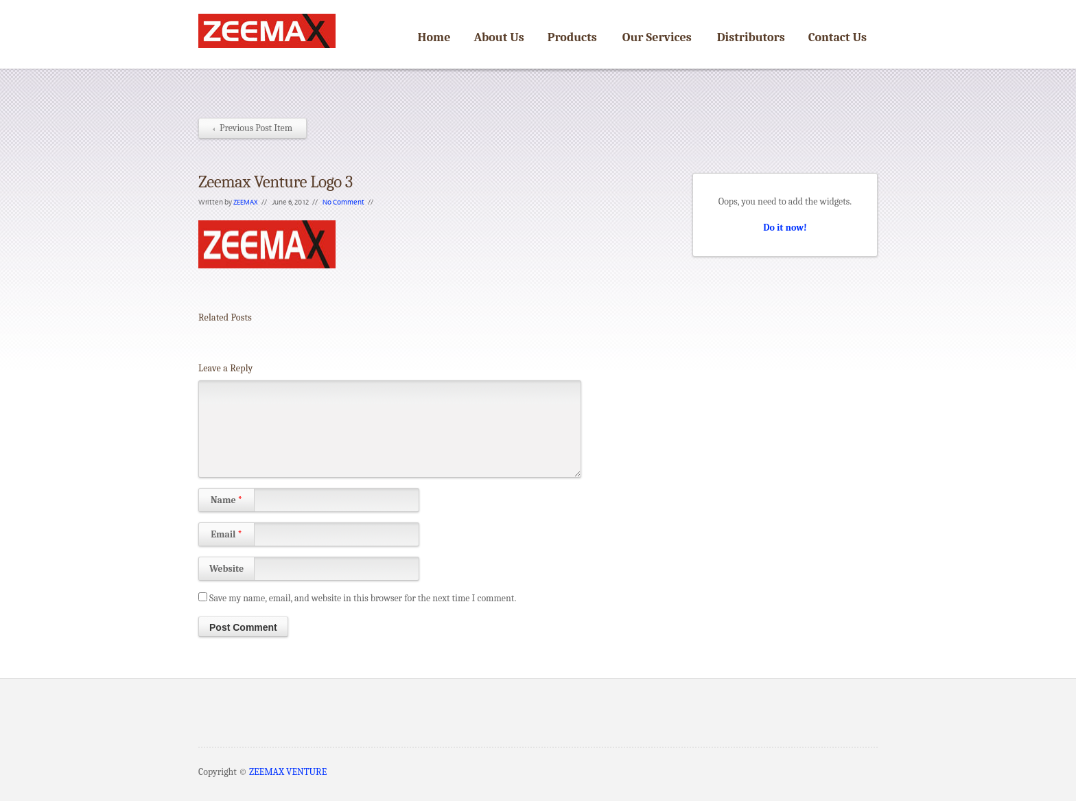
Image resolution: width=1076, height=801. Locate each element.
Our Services (657, 37)
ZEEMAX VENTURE (288, 772)
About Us (498, 37)
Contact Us (837, 37)
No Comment (343, 201)
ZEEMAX (245, 201)
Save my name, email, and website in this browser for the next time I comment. (362, 598)
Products (572, 37)
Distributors (751, 37)
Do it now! (784, 227)
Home (434, 37)
